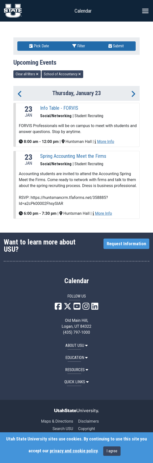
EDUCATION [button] (76, 357)
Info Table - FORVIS (59, 108)
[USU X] (68, 307)
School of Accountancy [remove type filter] (62, 74)
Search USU (62, 428)
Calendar (76, 280)
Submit (116, 46)
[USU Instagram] (85, 307)
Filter (78, 46)
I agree (111, 451)
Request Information (126, 243)
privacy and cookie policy (73, 451)
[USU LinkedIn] (94, 307)
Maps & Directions (57, 421)
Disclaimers (88, 421)
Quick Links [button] (76, 382)
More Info (105, 141)
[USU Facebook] (58, 307)
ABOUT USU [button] (76, 345)
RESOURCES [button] (76, 369)
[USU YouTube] (77, 307)
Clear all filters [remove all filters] (27, 74)
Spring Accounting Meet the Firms (73, 156)
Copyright (86, 428)
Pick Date (39, 46)
